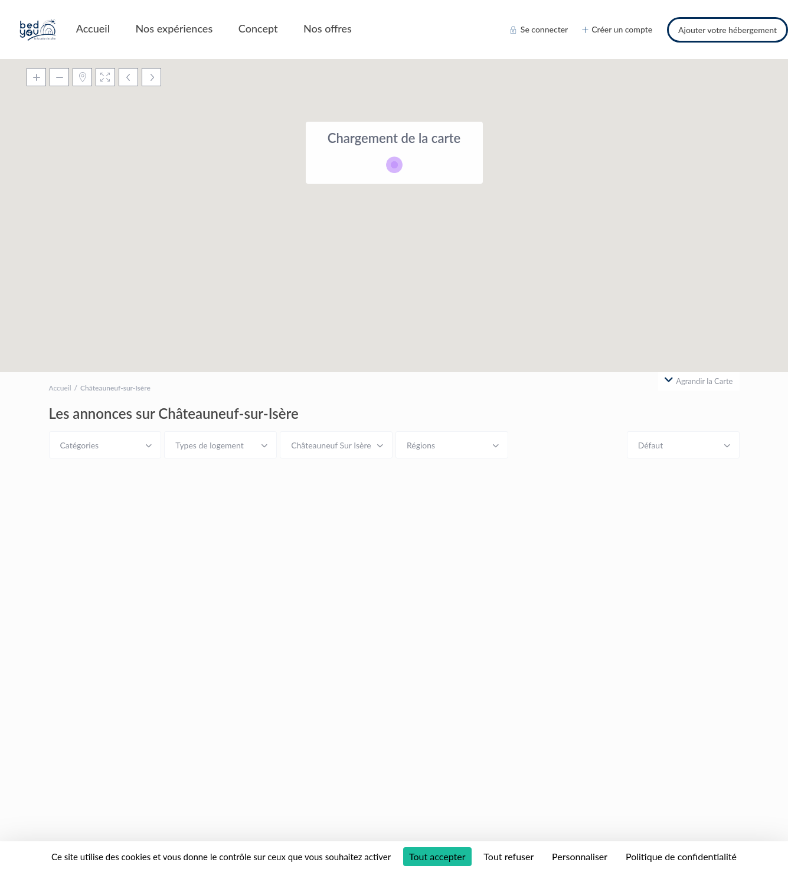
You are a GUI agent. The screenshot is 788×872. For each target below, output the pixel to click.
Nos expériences (174, 28)
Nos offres (327, 28)
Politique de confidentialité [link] (681, 856)
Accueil (93, 28)
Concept (258, 28)
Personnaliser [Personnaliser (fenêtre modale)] (579, 856)
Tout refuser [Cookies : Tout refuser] (508, 856)
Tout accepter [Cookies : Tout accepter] (437, 856)
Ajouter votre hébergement (727, 30)
